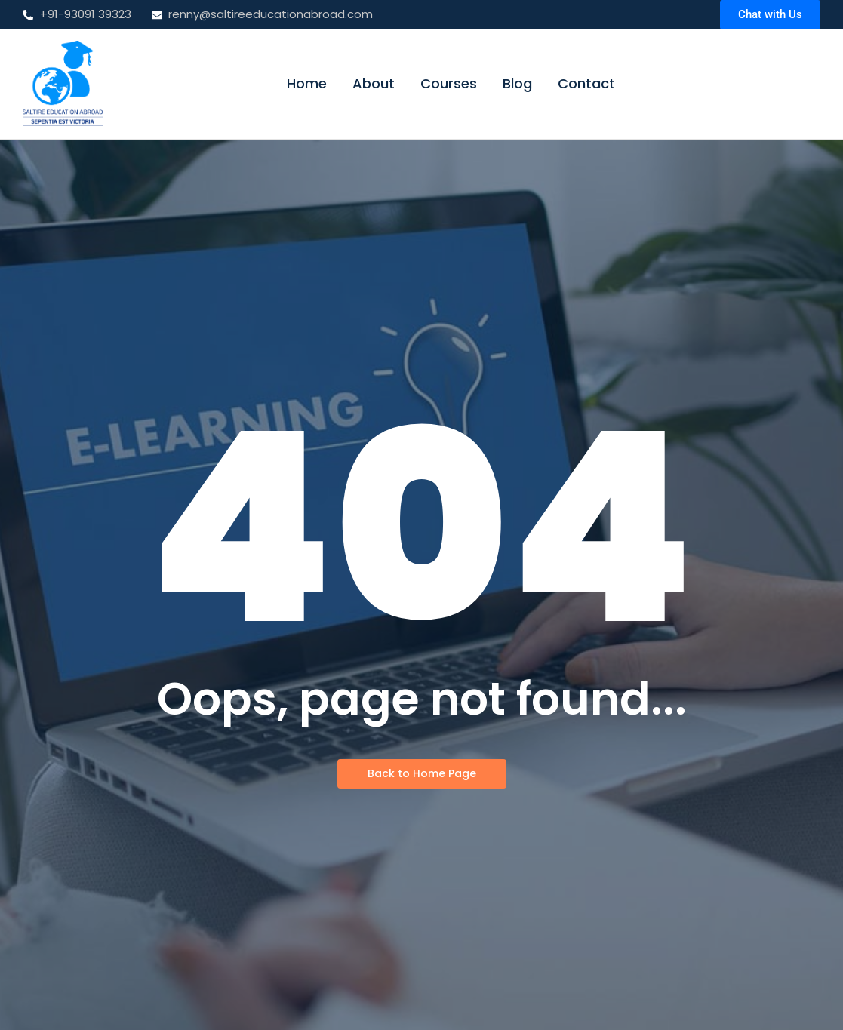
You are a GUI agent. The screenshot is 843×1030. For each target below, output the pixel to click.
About (373, 83)
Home (307, 83)
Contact (586, 83)
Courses (448, 83)
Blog (517, 83)
